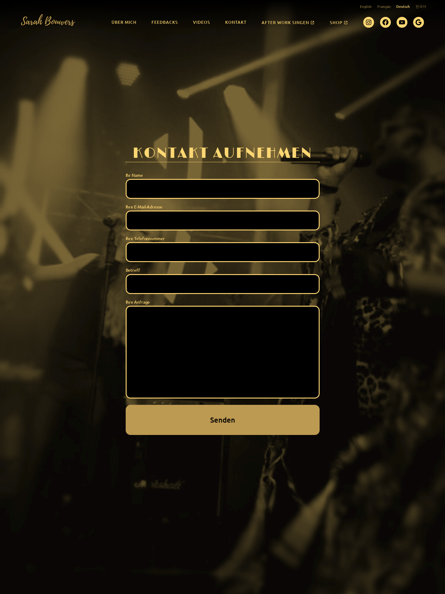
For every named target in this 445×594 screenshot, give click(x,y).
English (366, 6)
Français (384, 6)
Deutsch (403, 6)
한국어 (421, 6)
